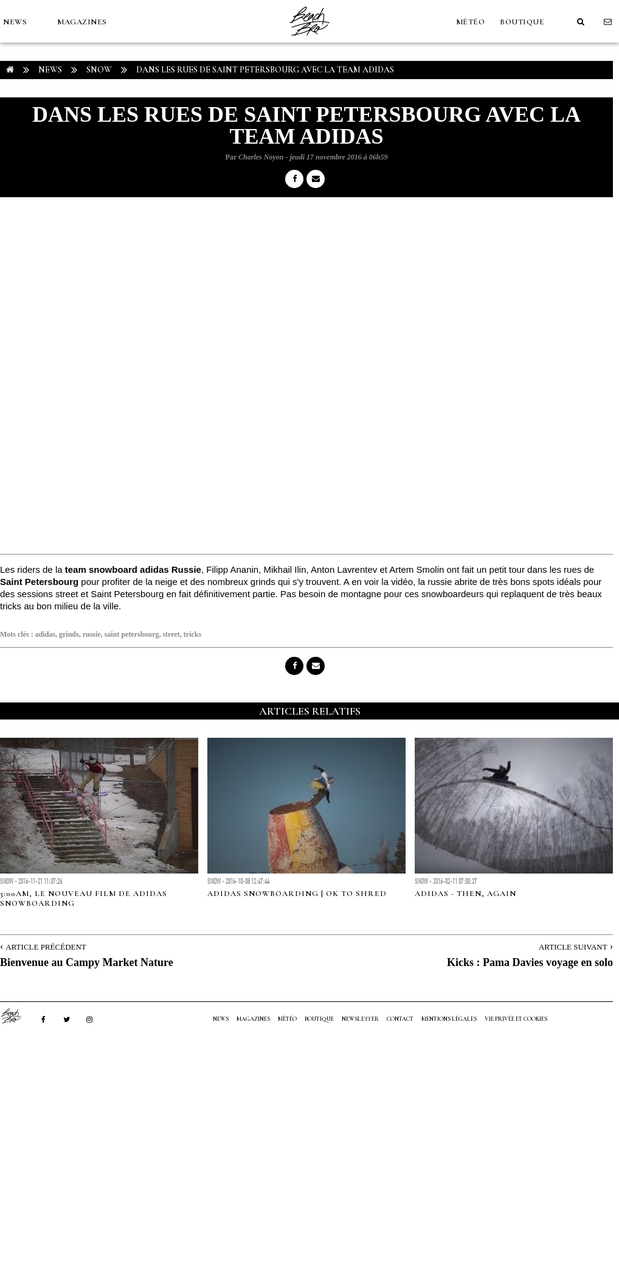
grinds (69, 634)
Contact (400, 1019)
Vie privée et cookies (516, 1019)
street (170, 634)
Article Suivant (573, 946)
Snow (99, 70)
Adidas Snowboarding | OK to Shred (297, 893)
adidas (45, 634)
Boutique (522, 22)
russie (92, 634)
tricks (192, 634)
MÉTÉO (470, 22)
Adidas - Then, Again (465, 893)
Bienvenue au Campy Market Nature (86, 962)
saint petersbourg (132, 634)
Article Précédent (45, 946)
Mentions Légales (449, 1019)
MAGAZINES (82, 22)
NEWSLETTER (360, 1019)
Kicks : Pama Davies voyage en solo (530, 962)
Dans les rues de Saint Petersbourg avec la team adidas (265, 70)
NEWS (15, 22)
